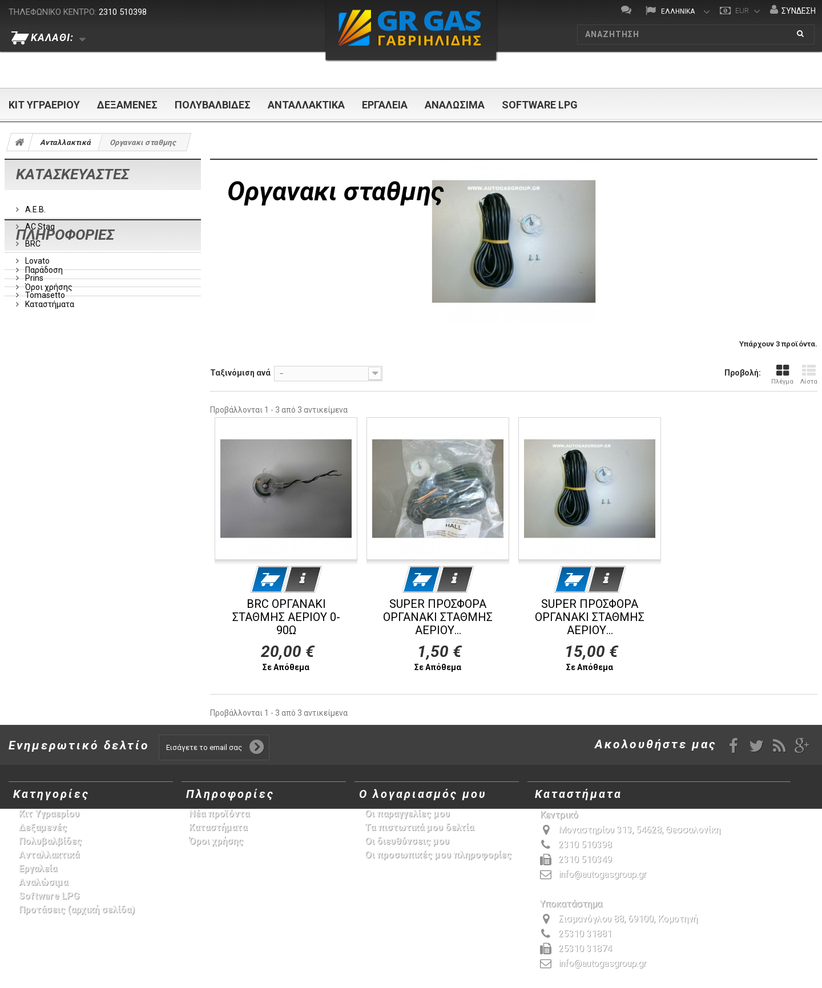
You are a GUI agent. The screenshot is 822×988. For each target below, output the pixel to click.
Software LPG (540, 105)
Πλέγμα (782, 374)
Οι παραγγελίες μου (407, 813)
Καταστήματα (48, 396)
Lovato (36, 256)
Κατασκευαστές (72, 174)
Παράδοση (43, 362)
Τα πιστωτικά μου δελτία (419, 827)
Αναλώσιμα (455, 105)
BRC (32, 239)
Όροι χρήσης (47, 379)
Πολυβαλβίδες (213, 105)
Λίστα (808, 374)
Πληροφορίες (65, 331)
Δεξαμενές (127, 105)
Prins (33, 273)
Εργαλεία (385, 105)
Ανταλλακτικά (306, 105)
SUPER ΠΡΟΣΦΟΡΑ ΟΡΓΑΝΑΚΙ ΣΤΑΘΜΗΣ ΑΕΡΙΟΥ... (438, 617)
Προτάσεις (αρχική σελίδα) (77, 909)
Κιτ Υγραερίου (44, 105)
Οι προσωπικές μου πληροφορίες (438, 854)
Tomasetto (44, 290)
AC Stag (39, 222)
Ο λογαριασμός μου (423, 794)
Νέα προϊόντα (219, 813)
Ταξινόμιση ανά (240, 372)
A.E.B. (34, 204)
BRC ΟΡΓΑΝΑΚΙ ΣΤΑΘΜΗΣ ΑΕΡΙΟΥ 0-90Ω (286, 617)
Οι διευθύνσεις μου (407, 841)
